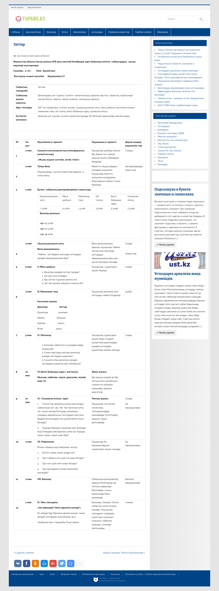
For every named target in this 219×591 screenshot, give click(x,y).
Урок (41, 574)
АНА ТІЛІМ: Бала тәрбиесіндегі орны (178, 105)
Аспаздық (97, 32)
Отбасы (16, 32)
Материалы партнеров (93, 574)
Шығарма (162, 32)
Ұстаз (65, 32)
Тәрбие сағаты (143, 32)
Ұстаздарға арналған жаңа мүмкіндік (178, 70)
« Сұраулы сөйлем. (23, 552)
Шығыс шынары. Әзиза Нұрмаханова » (124, 552)
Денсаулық (79, 32)
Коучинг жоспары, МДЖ (171, 133)
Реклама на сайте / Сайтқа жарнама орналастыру (150, 574)
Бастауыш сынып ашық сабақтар (33, 55)
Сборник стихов (68, 574)
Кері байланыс (34, 7)
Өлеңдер (163, 164)
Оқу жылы (163, 143)
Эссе (160, 161)
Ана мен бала (33, 32)
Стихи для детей (167, 147)
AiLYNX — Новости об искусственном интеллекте (113, 579)
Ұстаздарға (164, 126)
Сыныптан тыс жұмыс (169, 150)
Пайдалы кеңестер (119, 32)
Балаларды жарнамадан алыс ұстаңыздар (181, 88)
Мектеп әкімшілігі (167, 136)
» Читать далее (165, 244)
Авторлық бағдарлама (170, 122)
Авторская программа (23, 574)
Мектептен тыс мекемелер (173, 140)
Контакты (115, 574)
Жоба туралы (17, 7)
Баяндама (163, 129)
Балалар (51, 32)
